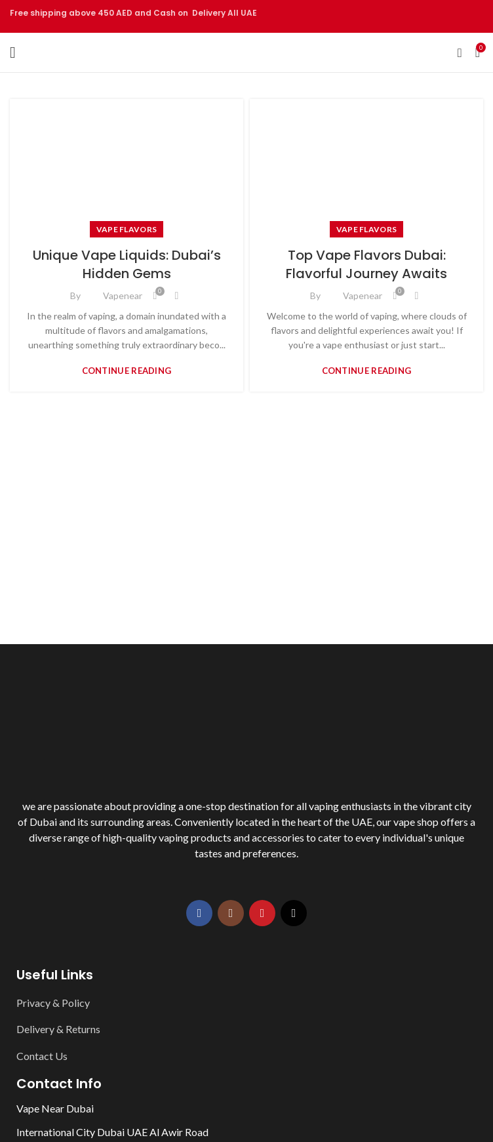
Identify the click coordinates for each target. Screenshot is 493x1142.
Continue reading (127, 371)
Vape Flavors (126, 229)
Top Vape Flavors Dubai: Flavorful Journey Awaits (366, 264)
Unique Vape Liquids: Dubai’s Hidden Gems (127, 264)
